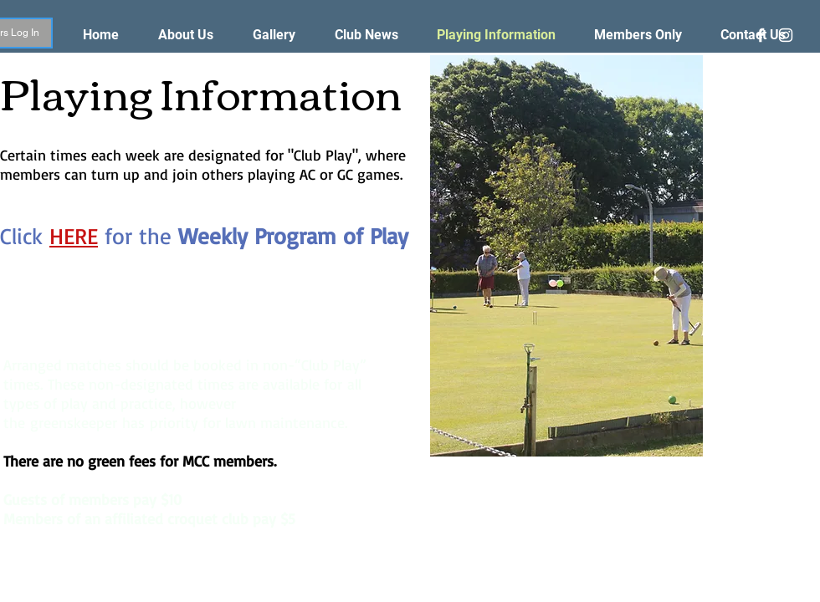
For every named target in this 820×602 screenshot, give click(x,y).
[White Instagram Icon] (785, 35)
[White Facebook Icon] (760, 35)
